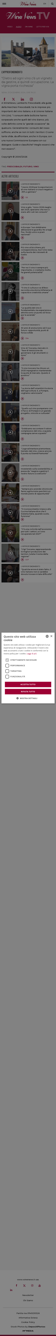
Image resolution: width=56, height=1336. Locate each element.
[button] (28, 698)
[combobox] (47, 636)
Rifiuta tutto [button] (28, 691)
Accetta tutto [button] (27, 684)
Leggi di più (32, 653)
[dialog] (28, 668)
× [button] (51, 636)
